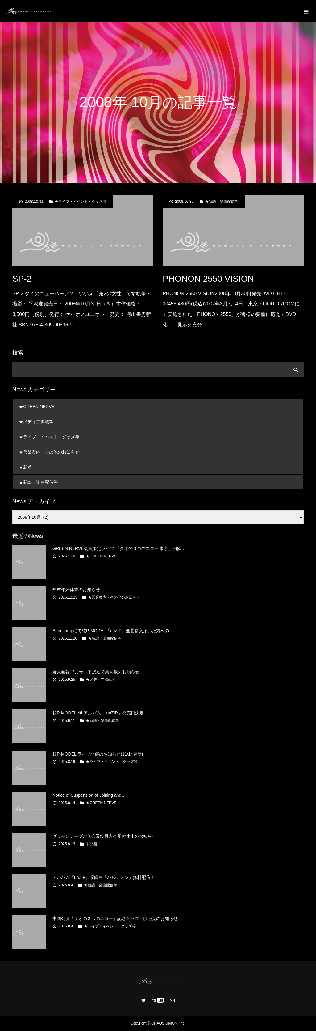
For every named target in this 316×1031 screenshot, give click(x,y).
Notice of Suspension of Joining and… (89, 795)
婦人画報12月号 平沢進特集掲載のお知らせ (95, 671)
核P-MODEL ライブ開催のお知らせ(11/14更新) (97, 754)
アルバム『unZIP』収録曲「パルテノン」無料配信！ (103, 877)
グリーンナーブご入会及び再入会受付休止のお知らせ (104, 836)
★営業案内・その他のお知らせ (49, 451)
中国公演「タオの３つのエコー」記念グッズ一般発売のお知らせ (115, 918)
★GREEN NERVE (37, 406)
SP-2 (21, 278)
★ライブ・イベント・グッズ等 (80, 201)
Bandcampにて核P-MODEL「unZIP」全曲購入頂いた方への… (112, 630)
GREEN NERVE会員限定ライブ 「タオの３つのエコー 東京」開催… (118, 548)
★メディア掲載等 (36, 421)
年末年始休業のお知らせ (76, 589)
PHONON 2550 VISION (208, 278)
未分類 (91, 844)
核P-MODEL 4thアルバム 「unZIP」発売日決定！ (100, 712)
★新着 (25, 467)
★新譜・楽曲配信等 (221, 201)
